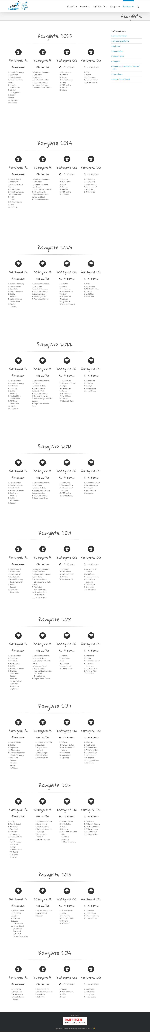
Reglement (116, 46)
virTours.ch (90, 1028)
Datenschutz (81, 1028)
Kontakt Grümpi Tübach (121, 79)
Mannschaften (118, 51)
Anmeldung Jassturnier (121, 41)
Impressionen (118, 74)
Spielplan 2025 (118, 56)
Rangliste (116, 61)
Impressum (72, 1028)
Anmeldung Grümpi (120, 36)
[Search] (138, 6)
